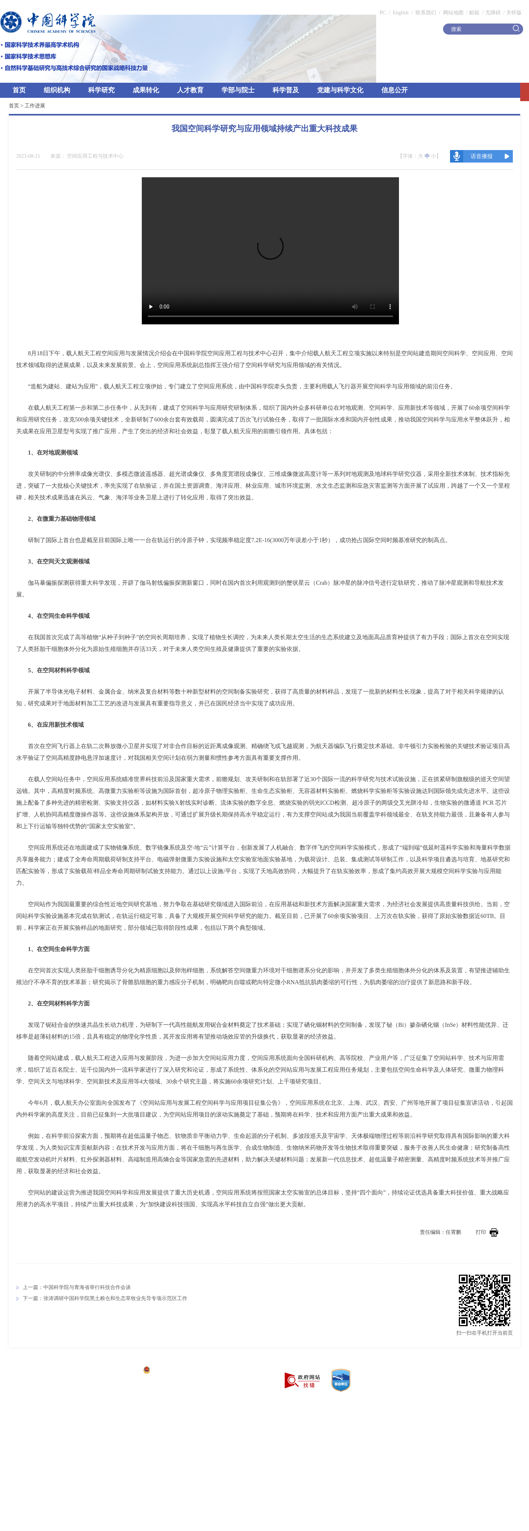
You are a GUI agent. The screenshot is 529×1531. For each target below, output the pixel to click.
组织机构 (57, 90)
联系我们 (425, 12)
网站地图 (453, 12)
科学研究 (101, 90)
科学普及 (286, 90)
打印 (487, 1232)
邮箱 (474, 12)
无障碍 (493, 12)
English (401, 12)
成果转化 (146, 90)
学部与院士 (238, 90)
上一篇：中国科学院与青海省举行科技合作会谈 (77, 1287)
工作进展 (35, 105)
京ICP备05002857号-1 (114, 1371)
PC (382, 12)
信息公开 (394, 90)
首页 (19, 90)
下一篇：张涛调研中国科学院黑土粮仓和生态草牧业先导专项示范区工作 (105, 1298)
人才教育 (190, 90)
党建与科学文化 (340, 90)
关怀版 (514, 12)
